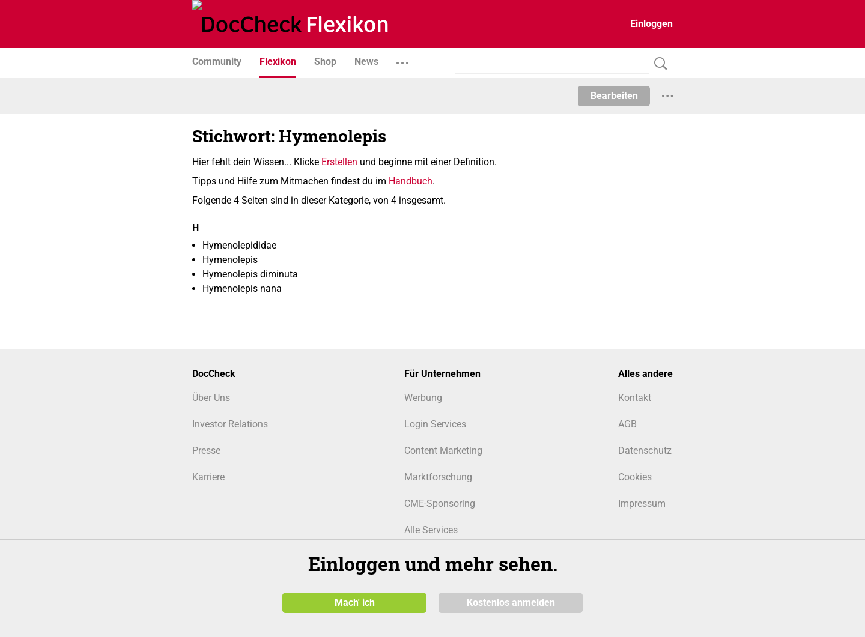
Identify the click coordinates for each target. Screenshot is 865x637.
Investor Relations (230, 424)
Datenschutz (645, 450)
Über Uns (211, 397)
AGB (627, 424)
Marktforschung (438, 477)
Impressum (642, 503)
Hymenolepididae (239, 245)
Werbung (423, 397)
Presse (206, 450)
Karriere (208, 477)
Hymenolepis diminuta (250, 274)
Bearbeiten (614, 95)
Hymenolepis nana (242, 288)
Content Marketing (443, 450)
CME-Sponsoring (439, 503)
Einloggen (651, 23)
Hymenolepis (230, 259)
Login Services (435, 424)
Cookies (635, 477)
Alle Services (431, 530)
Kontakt (634, 397)
